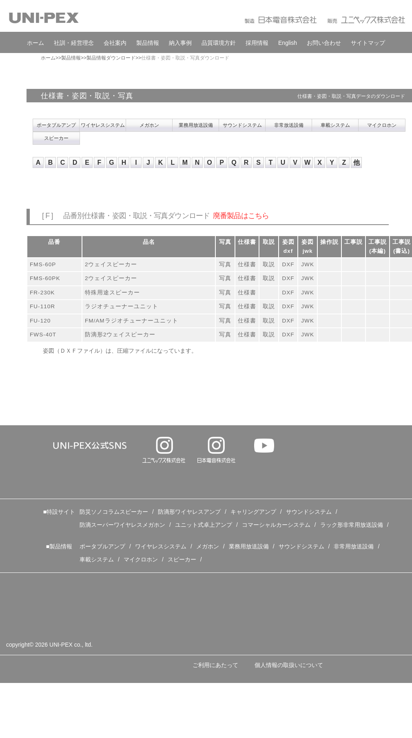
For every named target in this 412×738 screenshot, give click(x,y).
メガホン (149, 125)
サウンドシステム (242, 125)
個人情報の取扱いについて (289, 665)
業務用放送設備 (196, 125)
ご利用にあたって (215, 665)
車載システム (335, 125)
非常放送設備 (288, 125)
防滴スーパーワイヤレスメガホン (122, 524)
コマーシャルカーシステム (276, 524)
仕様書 (247, 264)
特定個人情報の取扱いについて (56, 694)
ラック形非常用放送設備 (351, 524)
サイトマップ (368, 43)
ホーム (35, 43)
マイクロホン (381, 125)
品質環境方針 (219, 43)
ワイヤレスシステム (103, 125)
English (287, 43)
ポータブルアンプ (56, 125)
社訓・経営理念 (74, 43)
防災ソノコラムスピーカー (114, 511)
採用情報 (257, 43)
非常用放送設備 (354, 546)
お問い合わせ (324, 43)
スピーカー (56, 138)
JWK (307, 264)
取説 (269, 264)
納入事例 (180, 43)
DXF (288, 264)
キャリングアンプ (253, 511)
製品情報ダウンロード (110, 58)
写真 (225, 264)
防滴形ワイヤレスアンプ (189, 511)
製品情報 (147, 43)
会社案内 (115, 43)
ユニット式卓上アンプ (203, 524)
